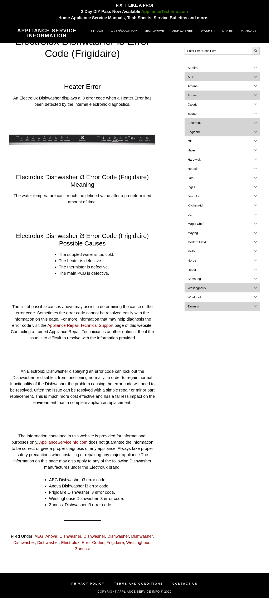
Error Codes (93, 542)
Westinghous (138, 542)
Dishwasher (70, 536)
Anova (51, 536)
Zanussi (82, 548)
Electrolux (70, 542)
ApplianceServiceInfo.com (63, 442)
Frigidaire (115, 542)
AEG (38, 536)
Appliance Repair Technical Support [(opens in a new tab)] (80, 325)
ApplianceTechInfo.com (164, 11)
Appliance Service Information (47, 33)
